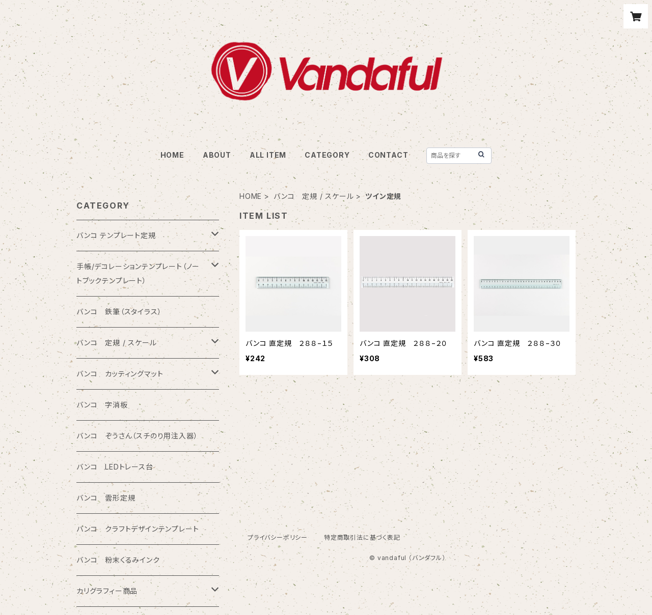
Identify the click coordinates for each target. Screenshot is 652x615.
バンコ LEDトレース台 (114, 466)
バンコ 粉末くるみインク (118, 559)
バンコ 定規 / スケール (314, 196)
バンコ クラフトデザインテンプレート (137, 528)
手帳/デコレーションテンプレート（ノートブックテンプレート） (138, 273)
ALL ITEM (268, 155)
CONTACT (388, 155)
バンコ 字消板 (102, 404)
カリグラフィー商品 (107, 591)
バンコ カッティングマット (119, 373)
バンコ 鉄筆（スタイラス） (118, 311)
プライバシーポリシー (278, 537)
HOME (172, 155)
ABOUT (217, 155)
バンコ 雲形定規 (105, 497)
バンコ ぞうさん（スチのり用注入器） (137, 435)
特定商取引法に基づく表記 (362, 537)
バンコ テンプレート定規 (116, 235)
